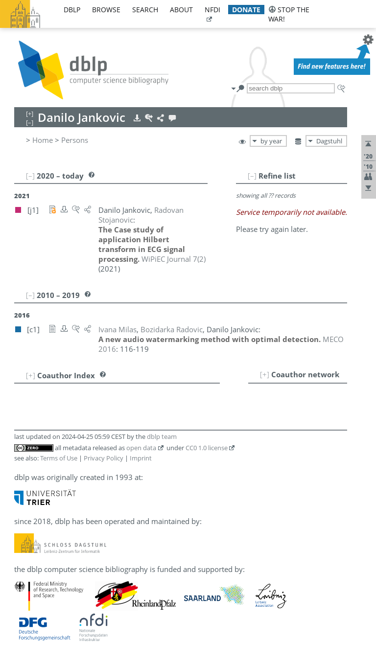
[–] (252, 176)
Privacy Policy (103, 458)
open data (141, 447)
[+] (264, 374)
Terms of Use (58, 458)
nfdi (212, 9)
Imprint (141, 458)
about (181, 9)
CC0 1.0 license (207, 447)
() (173, 259)
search (145, 9)
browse (106, 9)
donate (246, 9)
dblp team (162, 436)
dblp (72, 9)
